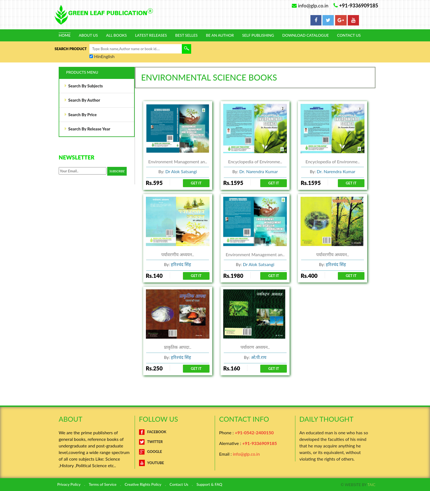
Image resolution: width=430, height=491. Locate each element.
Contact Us (349, 35)
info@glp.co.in (246, 454)
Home (64, 35)
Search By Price (80, 115)
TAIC (371, 484)
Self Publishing (258, 35)
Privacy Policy (69, 485)
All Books (116, 35)
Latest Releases (151, 35)
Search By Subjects (83, 86)
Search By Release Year (87, 129)
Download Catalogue (305, 35)
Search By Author (82, 100)
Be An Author (220, 35)
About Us (88, 35)
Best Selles (186, 35)
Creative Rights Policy (143, 485)
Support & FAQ (210, 485)
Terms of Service (103, 485)
